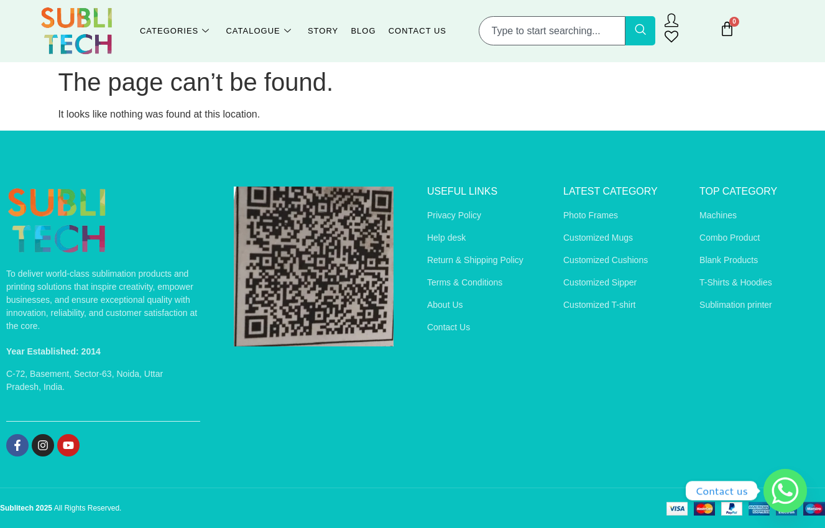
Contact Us (417, 30)
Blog (363, 30)
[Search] (640, 30)
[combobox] (552, 30)
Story (323, 30)
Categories (175, 31)
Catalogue (259, 31)
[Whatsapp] (785, 490)
